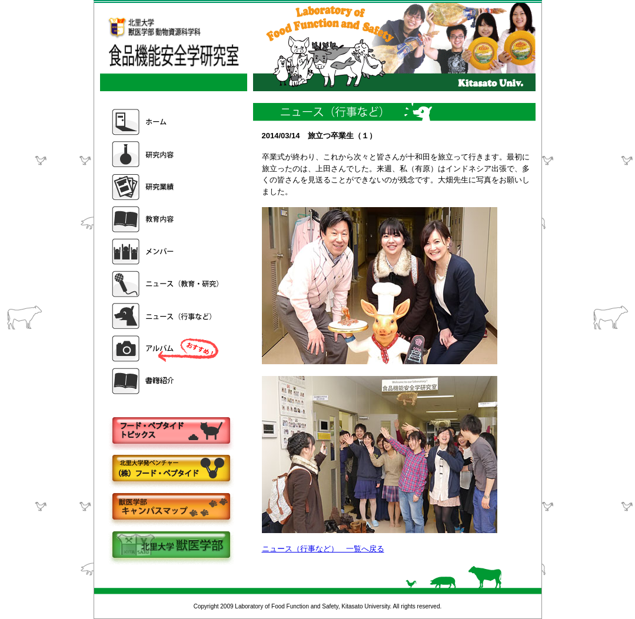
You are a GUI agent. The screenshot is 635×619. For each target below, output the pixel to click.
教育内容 (166, 219)
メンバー (166, 251)
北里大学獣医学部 (170, 546)
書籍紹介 (166, 381)
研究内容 (166, 154)
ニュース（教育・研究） (166, 284)
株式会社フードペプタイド (170, 469)
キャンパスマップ (170, 507)
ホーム (166, 122)
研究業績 (166, 187)
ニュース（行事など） (166, 316)
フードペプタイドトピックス (170, 431)
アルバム (166, 348)
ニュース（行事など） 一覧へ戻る (323, 548)
